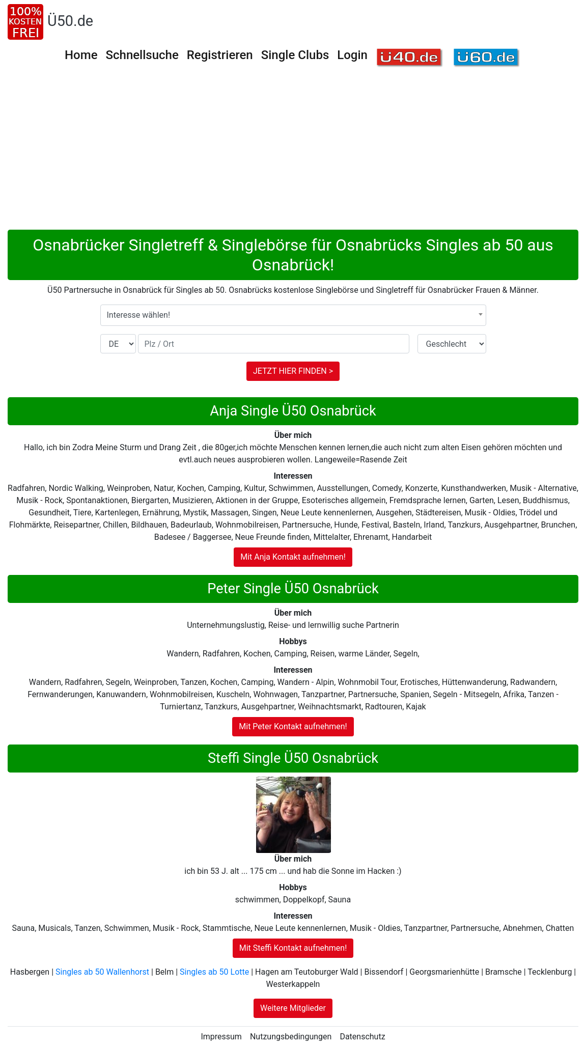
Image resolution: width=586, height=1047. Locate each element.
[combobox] (293, 315)
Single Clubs (295, 55)
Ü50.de (70, 21)
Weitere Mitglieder (293, 1008)
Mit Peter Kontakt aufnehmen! (293, 726)
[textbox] (293, 315)
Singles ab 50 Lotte (214, 972)
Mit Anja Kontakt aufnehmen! (293, 557)
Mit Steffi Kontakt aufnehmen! (293, 948)
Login (352, 55)
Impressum (221, 1036)
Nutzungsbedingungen (290, 1036)
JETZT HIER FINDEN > (293, 371)
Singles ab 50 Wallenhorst (102, 972)
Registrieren (220, 55)
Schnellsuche (141, 55)
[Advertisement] (293, 153)
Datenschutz (362, 1036)
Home (81, 55)
